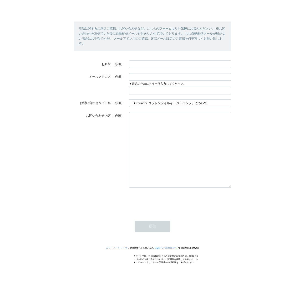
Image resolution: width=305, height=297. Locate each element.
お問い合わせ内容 (98, 115)
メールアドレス (100, 76)
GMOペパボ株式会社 (166, 262)
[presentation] (165, 216)
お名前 (106, 64)
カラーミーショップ (116, 262)
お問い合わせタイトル (95, 103)
